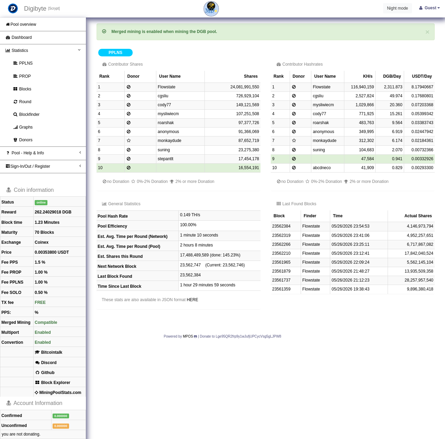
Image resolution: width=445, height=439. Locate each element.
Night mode (397, 8)
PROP (22, 76)
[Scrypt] (54, 8)
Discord (45, 362)
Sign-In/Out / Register (43, 166)
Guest (429, 8)
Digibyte (35, 8)
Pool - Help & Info (43, 152)
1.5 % (40, 262)
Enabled (43, 332)
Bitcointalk (48, 352)
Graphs (23, 127)
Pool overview (20, 24)
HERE (192, 299)
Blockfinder (26, 114)
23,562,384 (190, 275)
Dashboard (18, 37)
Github (44, 372)
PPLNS (23, 63)
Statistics (43, 50)
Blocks (22, 89)
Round (22, 101)
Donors (22, 140)
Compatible (46, 322)
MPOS (188, 336)
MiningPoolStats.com (58, 392)
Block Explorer (52, 382)
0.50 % (41, 292)
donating (31, 434)
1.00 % (41, 272)
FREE (40, 302)
